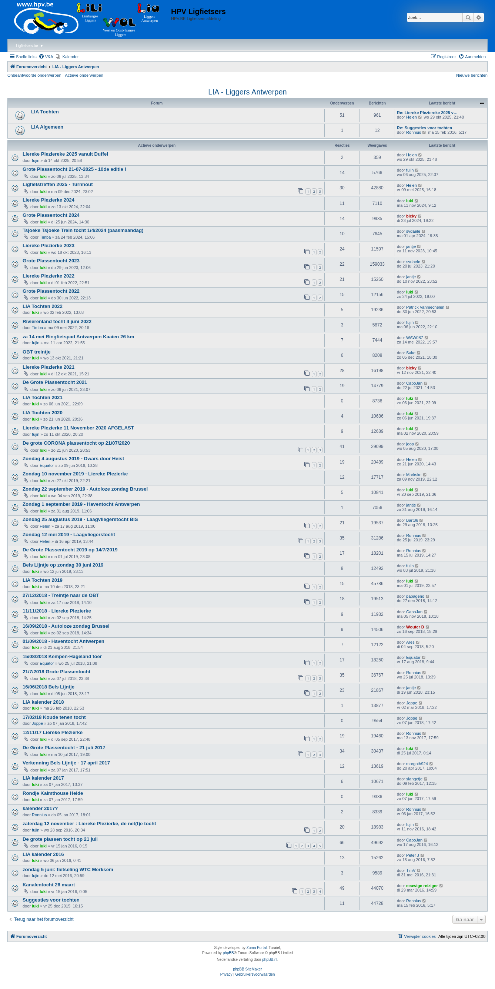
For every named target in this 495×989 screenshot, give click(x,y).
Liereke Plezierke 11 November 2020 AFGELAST (78, 428)
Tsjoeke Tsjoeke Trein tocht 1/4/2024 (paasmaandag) (83, 230)
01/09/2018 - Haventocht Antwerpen (63, 641)
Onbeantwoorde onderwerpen (34, 75)
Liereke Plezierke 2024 (48, 200)
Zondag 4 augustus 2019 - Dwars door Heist (73, 458)
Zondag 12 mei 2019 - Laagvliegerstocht (69, 534)
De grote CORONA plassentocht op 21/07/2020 (76, 443)
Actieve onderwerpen (84, 75)
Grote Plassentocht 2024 (51, 215)
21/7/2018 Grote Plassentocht (56, 671)
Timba (45, 237)
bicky (411, 216)
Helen (411, 117)
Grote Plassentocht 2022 (51, 291)
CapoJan (414, 383)
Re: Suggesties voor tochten (424, 128)
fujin (35, 160)
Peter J (412, 855)
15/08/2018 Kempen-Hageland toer (62, 656)
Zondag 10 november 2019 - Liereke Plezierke (75, 474)
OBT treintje (36, 352)
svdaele (413, 231)
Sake (410, 353)
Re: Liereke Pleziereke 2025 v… (427, 112)
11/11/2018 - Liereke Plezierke (57, 611)
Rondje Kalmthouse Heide (53, 793)
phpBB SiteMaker (247, 969)
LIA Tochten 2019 (43, 580)
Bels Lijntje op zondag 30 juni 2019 (63, 565)
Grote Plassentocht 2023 (51, 260)
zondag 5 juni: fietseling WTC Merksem (68, 869)
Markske (414, 474)
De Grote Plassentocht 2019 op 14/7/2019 (70, 549)
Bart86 (412, 520)
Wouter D (415, 627)
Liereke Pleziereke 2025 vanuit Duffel (65, 154)
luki (43, 176)
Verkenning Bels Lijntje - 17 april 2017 (66, 763)
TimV (410, 870)
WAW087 (414, 337)
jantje (411, 246)
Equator (47, 465)
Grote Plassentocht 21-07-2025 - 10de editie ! (74, 169)
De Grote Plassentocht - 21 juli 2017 (64, 747)
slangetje (414, 779)
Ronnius (413, 132)
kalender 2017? (40, 808)
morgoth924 (417, 763)
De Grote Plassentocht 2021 (55, 382)
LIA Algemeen (47, 127)
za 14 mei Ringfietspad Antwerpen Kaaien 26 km (78, 336)
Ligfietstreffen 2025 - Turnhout (58, 184)
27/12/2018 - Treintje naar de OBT (61, 595)
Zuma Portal (257, 948)
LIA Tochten (45, 112)
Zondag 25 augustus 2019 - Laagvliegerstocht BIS (80, 519)
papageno (415, 596)
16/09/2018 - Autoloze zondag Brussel (66, 626)
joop (410, 444)
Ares (410, 642)
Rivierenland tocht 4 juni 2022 (57, 321)
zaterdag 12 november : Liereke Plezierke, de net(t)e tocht (89, 823)
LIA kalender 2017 (43, 778)
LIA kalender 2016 (43, 854)
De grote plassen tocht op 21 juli (60, 839)
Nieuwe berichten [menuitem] (472, 75)
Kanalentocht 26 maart (49, 884)
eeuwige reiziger (422, 885)
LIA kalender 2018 (43, 702)
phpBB (228, 953)
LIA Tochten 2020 (43, 412)
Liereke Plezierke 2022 (48, 276)
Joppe (411, 703)
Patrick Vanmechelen (425, 307)
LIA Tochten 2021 (43, 397)
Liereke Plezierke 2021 (48, 367)
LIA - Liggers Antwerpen (247, 92)
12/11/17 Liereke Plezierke (53, 732)
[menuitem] (46, 56)
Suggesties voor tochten (51, 900)
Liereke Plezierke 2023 (48, 245)
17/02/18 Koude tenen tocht (54, 717)
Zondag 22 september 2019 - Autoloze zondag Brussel (85, 489)
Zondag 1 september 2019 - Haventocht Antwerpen (81, 504)
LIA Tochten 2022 (43, 306)
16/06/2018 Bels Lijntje (48, 687)
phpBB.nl (269, 960)
